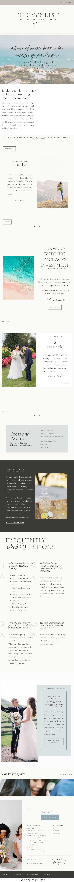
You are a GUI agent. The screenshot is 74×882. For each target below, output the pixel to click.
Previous (9, 149)
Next (7, 222)
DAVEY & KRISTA (30, 874)
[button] (20, 200)
